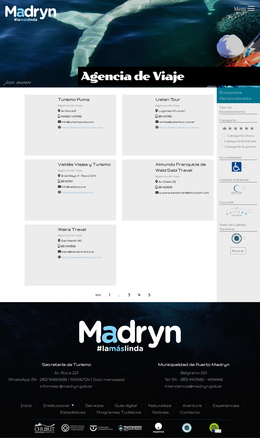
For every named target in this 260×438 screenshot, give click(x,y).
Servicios (94, 405)
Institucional (56, 405)
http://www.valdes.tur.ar (77, 192)
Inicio (26, 405)
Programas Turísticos (119, 412)
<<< (98, 295)
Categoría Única (240, 135)
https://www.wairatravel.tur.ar (81, 257)
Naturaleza (159, 405)
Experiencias (226, 405)
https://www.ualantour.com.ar (179, 127)
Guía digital (126, 405)
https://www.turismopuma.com (82, 127)
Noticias (160, 412)
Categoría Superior (240, 146)
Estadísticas (73, 412)
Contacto (190, 412)
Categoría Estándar (240, 141)
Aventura (192, 405)
